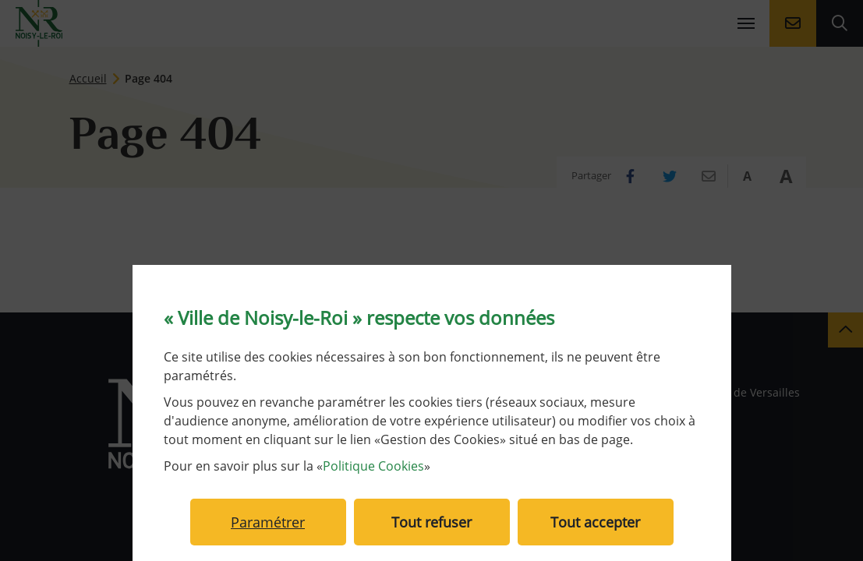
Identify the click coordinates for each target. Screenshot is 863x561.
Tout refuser (431, 522)
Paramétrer (268, 522)
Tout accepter (595, 522)
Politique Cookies (373, 466)
